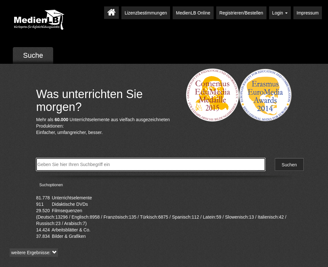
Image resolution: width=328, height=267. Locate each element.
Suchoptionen (51, 185)
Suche (33, 55)
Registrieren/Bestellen (241, 12)
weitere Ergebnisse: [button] (33, 252)
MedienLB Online (193, 12)
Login (280, 12)
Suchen (289, 164)
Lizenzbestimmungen (146, 12)
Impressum (308, 12)
